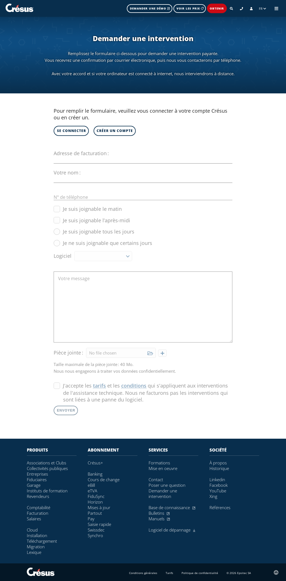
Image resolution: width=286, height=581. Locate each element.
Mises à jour (99, 507)
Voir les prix (190, 8)
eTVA (92, 490)
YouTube (217, 490)
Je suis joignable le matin (88, 209)
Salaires (34, 518)
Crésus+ (95, 463)
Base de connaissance (172, 507)
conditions (133, 385)
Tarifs (169, 573)
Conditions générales (143, 573)
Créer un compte (115, 130)
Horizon (95, 502)
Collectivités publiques (47, 468)
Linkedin (217, 479)
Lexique (34, 552)
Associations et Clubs (46, 463)
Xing (213, 496)
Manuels (159, 518)
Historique (219, 468)
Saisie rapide (99, 524)
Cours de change (104, 479)
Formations (159, 463)
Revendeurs (38, 496)
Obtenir (217, 8)
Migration (36, 546)
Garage (33, 485)
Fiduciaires (37, 479)
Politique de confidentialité (200, 573)
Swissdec (96, 530)
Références (219, 507)
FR (262, 8)
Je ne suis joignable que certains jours (103, 243)
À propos (218, 463)
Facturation (37, 513)
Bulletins (159, 513)
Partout (95, 513)
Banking (95, 474)
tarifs (99, 385)
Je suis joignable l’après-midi (92, 220)
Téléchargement (42, 541)
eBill (91, 485)
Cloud (32, 530)
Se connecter (71, 130)
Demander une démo (150, 8)
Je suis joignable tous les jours (94, 231)
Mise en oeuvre (163, 468)
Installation (37, 535)
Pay (91, 518)
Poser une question (167, 485)
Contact (156, 479)
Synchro (95, 535)
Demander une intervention (163, 493)
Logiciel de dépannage (172, 530)
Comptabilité (38, 507)
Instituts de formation (47, 490)
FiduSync (96, 496)
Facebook (218, 485)
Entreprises (37, 474)
